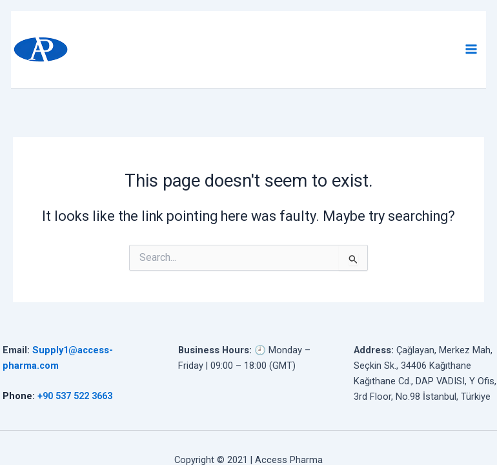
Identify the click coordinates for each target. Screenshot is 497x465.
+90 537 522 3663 (74, 396)
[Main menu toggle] (471, 49)
